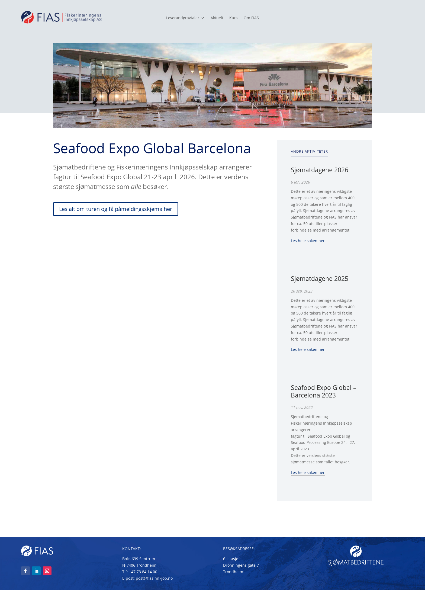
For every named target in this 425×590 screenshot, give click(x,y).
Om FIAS (251, 18)
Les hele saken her (308, 240)
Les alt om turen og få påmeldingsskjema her (115, 209)
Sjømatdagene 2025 (319, 278)
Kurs (233, 18)
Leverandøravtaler (182, 18)
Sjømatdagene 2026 (319, 169)
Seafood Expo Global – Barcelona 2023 (323, 391)
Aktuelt (217, 18)
